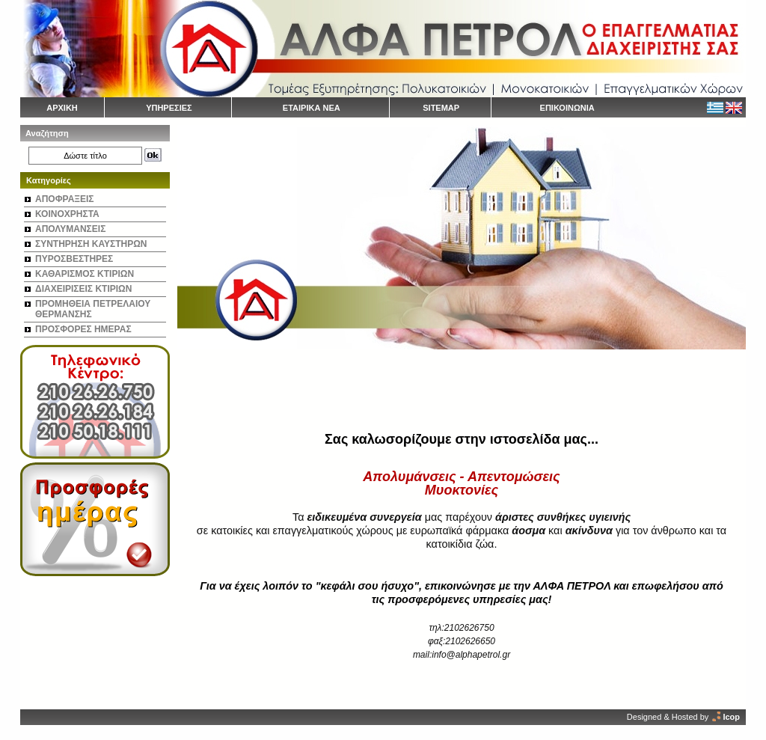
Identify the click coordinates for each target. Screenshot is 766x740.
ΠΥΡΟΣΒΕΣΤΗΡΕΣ (74, 259)
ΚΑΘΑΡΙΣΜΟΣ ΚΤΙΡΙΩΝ (84, 274)
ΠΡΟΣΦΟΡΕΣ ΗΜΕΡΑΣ (83, 329)
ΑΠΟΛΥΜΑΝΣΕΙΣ (70, 229)
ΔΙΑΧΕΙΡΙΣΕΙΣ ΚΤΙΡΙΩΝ (83, 289)
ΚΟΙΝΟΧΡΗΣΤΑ (67, 214)
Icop (731, 716)
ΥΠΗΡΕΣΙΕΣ (169, 107)
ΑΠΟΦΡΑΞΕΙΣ (64, 199)
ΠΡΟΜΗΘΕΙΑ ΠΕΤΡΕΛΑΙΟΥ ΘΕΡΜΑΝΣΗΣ (92, 309)
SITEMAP (441, 107)
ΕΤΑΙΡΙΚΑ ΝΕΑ (311, 107)
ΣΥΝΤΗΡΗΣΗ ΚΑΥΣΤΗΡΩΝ (91, 244)
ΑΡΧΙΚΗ (62, 107)
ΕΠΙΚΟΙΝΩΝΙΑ (567, 107)
